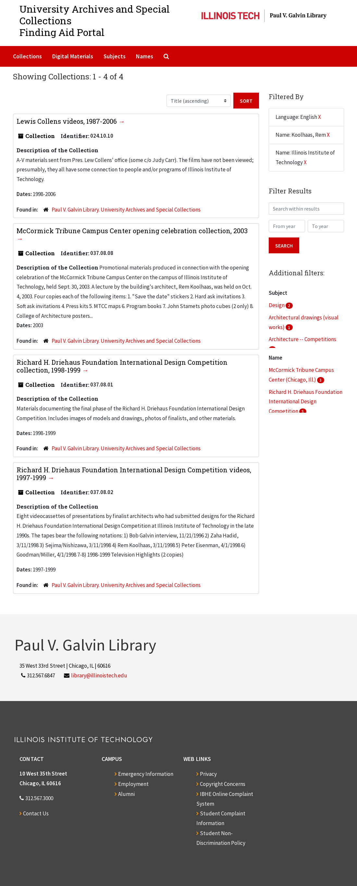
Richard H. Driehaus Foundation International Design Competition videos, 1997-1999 (134, 474)
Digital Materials (72, 56)
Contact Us (36, 813)
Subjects (115, 56)
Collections (27, 56)
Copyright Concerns (222, 784)
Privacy (208, 773)
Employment (133, 784)
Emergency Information (145, 773)
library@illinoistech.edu (99, 675)
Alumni (126, 794)
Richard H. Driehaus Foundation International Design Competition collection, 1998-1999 (122, 366)
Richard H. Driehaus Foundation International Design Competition (305, 401)
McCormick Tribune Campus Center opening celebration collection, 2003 (132, 230)
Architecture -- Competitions (302, 339)
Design (277, 305)
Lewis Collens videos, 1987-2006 (67, 121)
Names (144, 56)
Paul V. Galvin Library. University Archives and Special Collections (126, 209)
